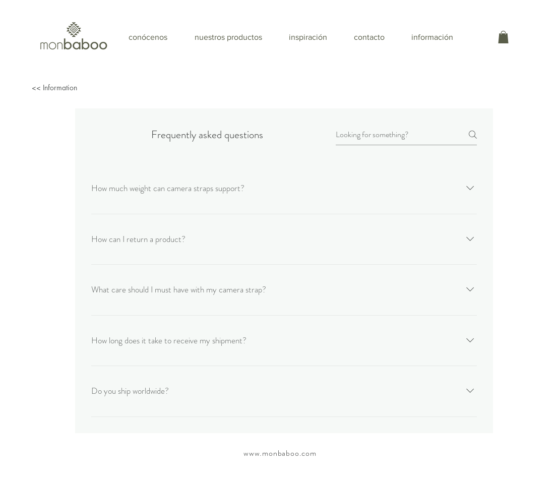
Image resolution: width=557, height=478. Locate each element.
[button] (503, 37)
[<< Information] (88, 87)
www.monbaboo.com (280, 453)
